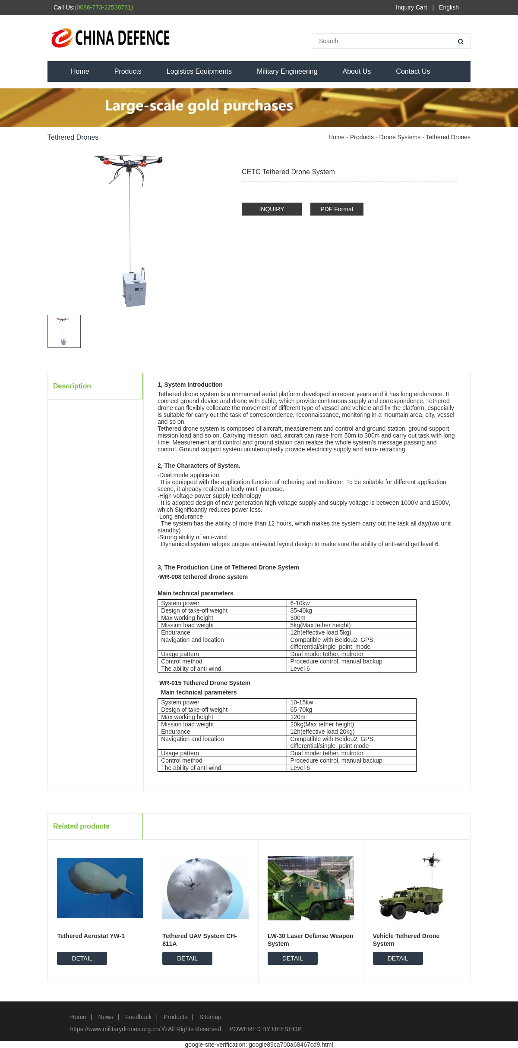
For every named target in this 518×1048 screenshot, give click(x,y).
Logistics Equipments (199, 71)
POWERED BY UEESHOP (266, 1029)
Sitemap (210, 1017)
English (449, 7)
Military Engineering (287, 71)
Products (128, 71)
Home (80, 71)
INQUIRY (271, 209)
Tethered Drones (448, 137)
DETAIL (82, 958)
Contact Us (413, 71)
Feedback (138, 1017)
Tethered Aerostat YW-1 (91, 935)
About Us (357, 71)
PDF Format (336, 209)
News (105, 1017)
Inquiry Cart (411, 7)
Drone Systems (400, 137)
